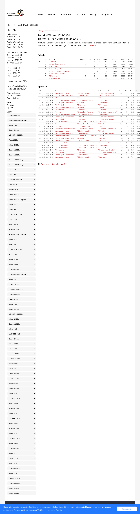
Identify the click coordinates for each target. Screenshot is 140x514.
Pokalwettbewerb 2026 (17, 81)
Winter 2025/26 (13, 36)
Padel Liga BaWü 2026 (16, 89)
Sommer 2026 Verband (17, 52)
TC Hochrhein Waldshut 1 (58, 64)
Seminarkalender (14, 95)
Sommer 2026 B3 (14, 60)
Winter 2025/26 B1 (15, 39)
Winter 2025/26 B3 (15, 44)
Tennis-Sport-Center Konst (64, 95)
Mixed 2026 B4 (13, 75)
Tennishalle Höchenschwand (65, 100)
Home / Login (13, 30)
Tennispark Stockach (62, 121)
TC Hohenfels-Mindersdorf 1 (59, 71)
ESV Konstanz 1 (54, 62)
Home (10, 25)
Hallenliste (91, 45)
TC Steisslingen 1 (55, 69)
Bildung (92, 14)
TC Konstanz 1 (54, 66)
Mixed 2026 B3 (13, 73)
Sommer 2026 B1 (14, 55)
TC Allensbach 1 (54, 78)
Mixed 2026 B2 (13, 70)
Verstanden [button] (126, 509)
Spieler (10, 107)
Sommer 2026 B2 (14, 57)
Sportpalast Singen (62, 93)
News (40, 14)
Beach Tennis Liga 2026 (17, 86)
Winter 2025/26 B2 (15, 42)
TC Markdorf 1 (54, 76)
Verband (52, 14)
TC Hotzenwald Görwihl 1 (57, 73)
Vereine (10, 105)
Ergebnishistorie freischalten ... (50, 31)
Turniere (81, 14)
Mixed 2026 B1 (13, 68)
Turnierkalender (14, 98)
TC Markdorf (59, 105)
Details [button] (59, 510)
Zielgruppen (106, 14)
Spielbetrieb (66, 14)
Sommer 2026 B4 (14, 62)
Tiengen (58, 112)
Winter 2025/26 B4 (15, 47)
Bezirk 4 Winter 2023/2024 (28, 25)
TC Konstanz (59, 98)
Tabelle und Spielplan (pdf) (52, 164)
